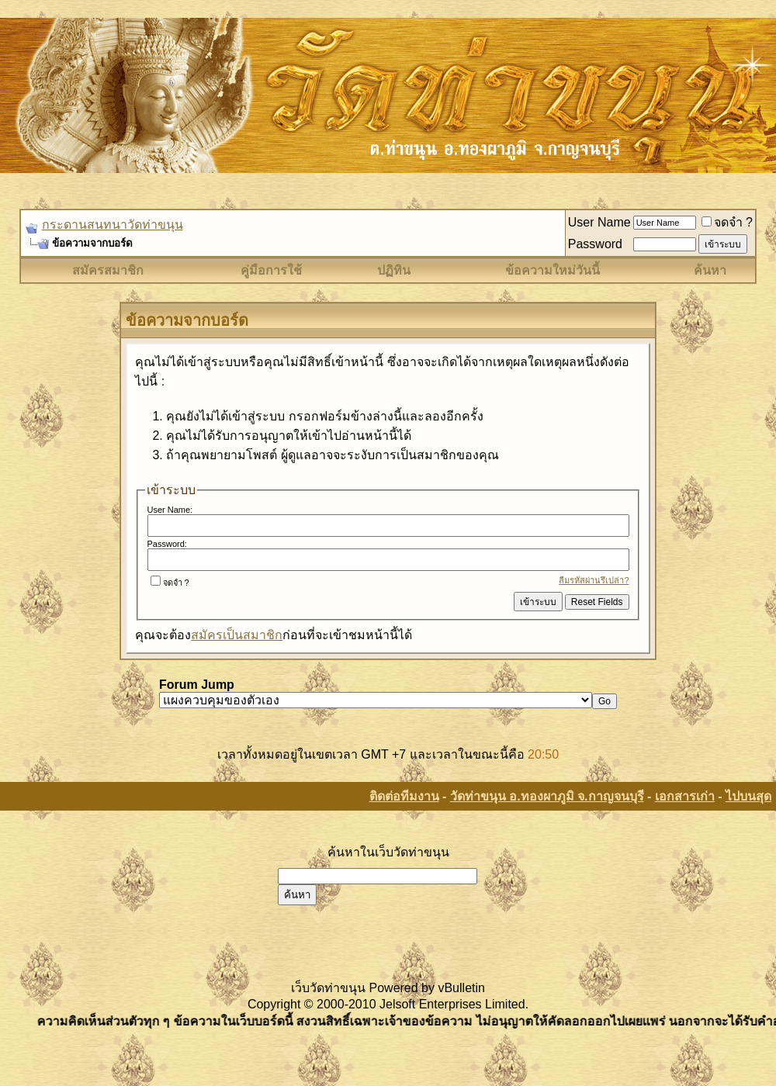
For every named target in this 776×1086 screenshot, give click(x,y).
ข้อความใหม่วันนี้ (552, 270)
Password (595, 244)
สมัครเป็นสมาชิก (236, 635)
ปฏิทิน (394, 270)
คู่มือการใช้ (271, 270)
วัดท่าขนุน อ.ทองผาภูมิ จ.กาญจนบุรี (547, 796)
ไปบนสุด (748, 796)
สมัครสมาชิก (108, 270)
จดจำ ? (727, 222)
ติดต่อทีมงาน (404, 796)
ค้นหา (710, 270)
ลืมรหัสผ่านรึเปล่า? (594, 580)
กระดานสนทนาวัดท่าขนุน (112, 224)
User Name (599, 222)
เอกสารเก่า (685, 796)
